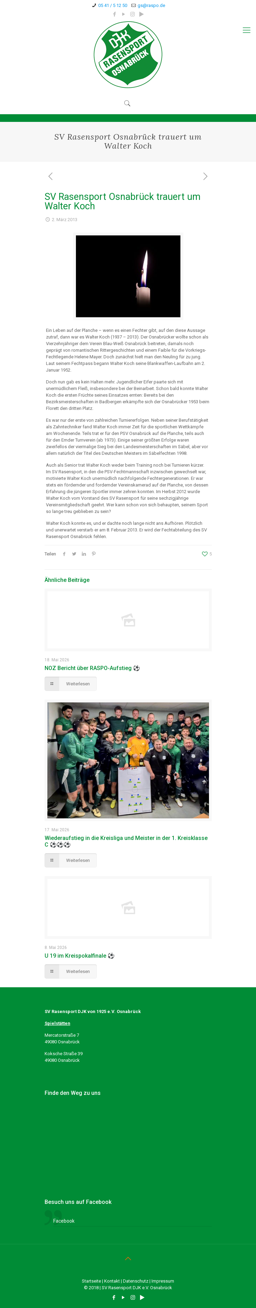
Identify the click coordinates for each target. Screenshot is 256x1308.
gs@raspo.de (151, 5)
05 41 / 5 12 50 (112, 5)
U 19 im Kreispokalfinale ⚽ (80, 955)
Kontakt (112, 1281)
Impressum (163, 1281)
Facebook (64, 1221)
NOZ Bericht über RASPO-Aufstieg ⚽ (92, 668)
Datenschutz (135, 1281)
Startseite (91, 1281)
